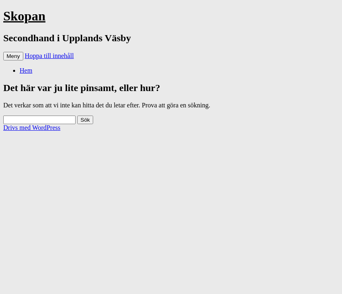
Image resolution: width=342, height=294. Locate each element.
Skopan (24, 16)
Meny (13, 56)
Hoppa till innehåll (49, 55)
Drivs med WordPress (31, 127)
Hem (26, 70)
